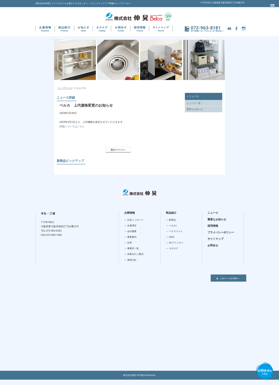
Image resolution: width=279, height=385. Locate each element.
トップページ (65, 88)
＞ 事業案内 (130, 237)
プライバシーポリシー (220, 232)
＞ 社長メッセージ (133, 220)
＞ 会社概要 (130, 231)
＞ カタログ (172, 248)
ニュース (212, 212)
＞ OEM (170, 237)
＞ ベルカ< (171, 225)
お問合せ (212, 245)
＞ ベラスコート (174, 231)
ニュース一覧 (194, 103)
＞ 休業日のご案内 (133, 254)
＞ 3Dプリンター (174, 242)
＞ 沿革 (128, 242)
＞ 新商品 (171, 220)
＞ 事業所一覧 (131, 248)
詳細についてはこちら (71, 126)
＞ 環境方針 (130, 260)
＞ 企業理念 (130, 225)
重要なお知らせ (195, 109)
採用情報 (212, 225)
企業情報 (129, 212)
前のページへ (118, 149)
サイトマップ (215, 238)
